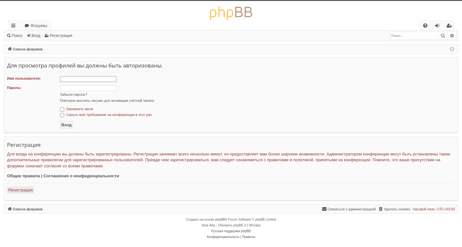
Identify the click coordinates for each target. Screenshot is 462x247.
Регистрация (61, 35)
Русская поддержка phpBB (231, 231)
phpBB (220, 219)
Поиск (17, 35)
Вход (36, 35)
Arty (212, 225)
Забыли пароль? (73, 94)
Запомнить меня (76, 109)
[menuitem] (425, 26)
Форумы (38, 25)
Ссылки (14, 26)
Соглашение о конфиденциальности (81, 175)
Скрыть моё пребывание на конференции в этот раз (106, 115)
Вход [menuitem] (438, 26)
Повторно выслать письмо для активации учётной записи (107, 100)
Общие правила (23, 175)
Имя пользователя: (24, 78)
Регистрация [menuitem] (450, 26)
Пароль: (14, 88)
